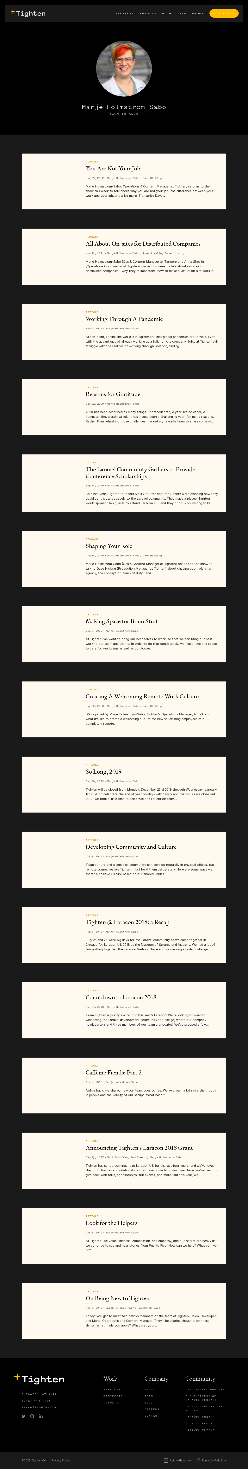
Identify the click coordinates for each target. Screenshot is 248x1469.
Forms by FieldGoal (211, 1460)
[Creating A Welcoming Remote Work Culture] (50, 709)
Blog (167, 13)
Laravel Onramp (200, 1417)
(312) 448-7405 (36, 1401)
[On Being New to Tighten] (50, 1311)
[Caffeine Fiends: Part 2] (50, 1085)
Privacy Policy (61, 1460)
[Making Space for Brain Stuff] (50, 634)
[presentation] (27, 13)
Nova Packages (199, 1423)
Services (124, 13)
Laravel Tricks (200, 1430)
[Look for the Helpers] (50, 1236)
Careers (152, 1409)
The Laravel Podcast (205, 1389)
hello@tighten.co (39, 1407)
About (198, 13)
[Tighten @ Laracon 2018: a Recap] (50, 935)
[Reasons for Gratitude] (50, 407)
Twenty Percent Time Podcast (205, 1408)
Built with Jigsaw (177, 1460)
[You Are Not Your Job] (50, 181)
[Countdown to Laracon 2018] (50, 1010)
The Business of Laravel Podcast (201, 1398)
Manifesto (113, 1396)
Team (182, 13)
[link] (24, 1416)
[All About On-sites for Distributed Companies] (50, 257)
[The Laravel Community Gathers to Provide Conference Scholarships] (50, 483)
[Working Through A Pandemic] (50, 332)
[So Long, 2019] (50, 785)
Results (148, 13)
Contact (152, 1416)
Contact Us (224, 13)
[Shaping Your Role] (50, 559)
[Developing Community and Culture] (50, 860)
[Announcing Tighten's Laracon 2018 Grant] (50, 1161)
